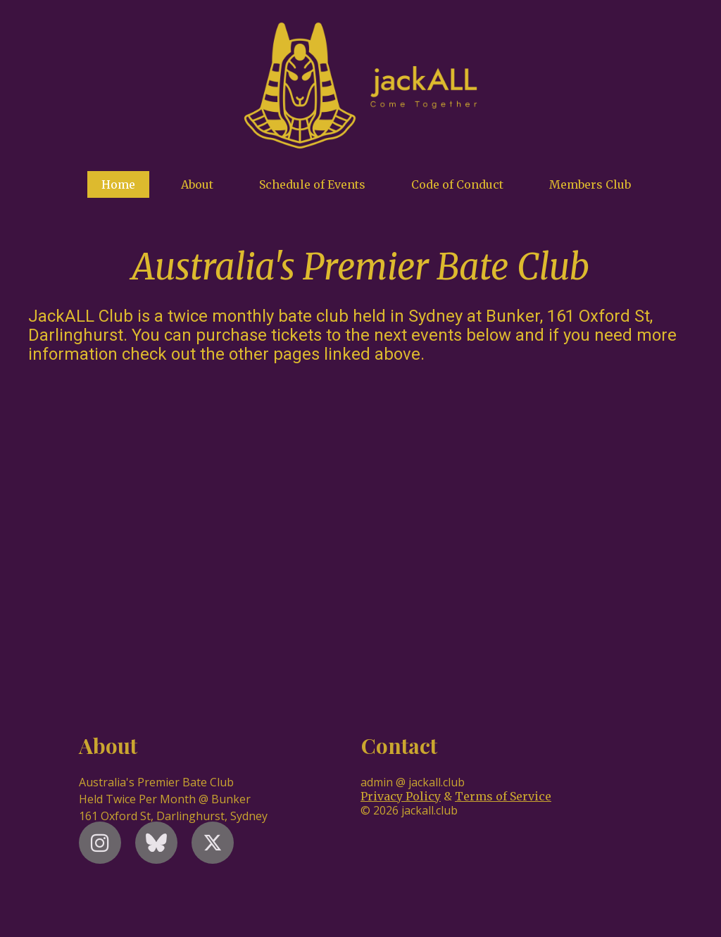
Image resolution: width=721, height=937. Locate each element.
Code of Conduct (457, 184)
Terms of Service (503, 796)
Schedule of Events (312, 184)
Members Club (590, 184)
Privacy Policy (400, 796)
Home (118, 184)
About (197, 184)
